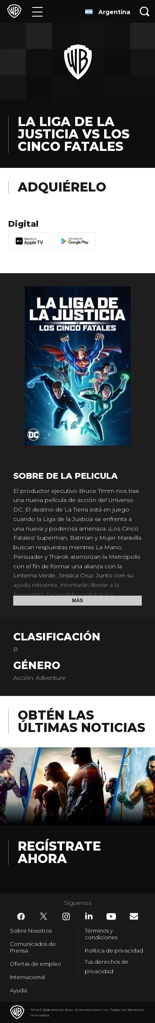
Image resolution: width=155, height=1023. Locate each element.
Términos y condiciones (101, 934)
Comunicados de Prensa (33, 947)
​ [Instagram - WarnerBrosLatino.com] (66, 916)
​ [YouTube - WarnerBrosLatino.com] (111, 916)
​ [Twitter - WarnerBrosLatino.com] (44, 916)
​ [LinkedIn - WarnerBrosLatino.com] (89, 916)
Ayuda (18, 990)
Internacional (27, 977)
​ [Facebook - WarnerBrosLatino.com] (21, 916)
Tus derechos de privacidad (107, 966)
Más (77, 601)
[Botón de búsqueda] (144, 11)
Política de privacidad (114, 950)
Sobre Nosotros (31, 930)
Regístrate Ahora (59, 852)
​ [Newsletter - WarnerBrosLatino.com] (134, 916)
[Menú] (37, 11)
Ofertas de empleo (35, 963)
